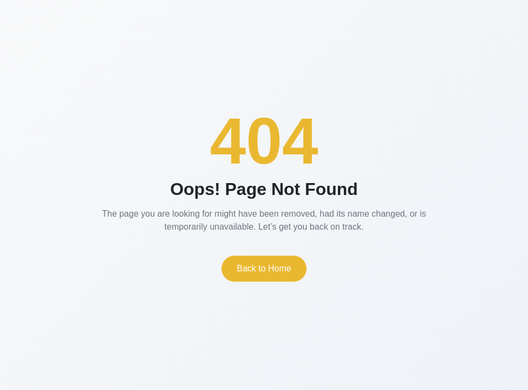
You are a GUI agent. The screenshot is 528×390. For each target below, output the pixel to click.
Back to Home (264, 268)
